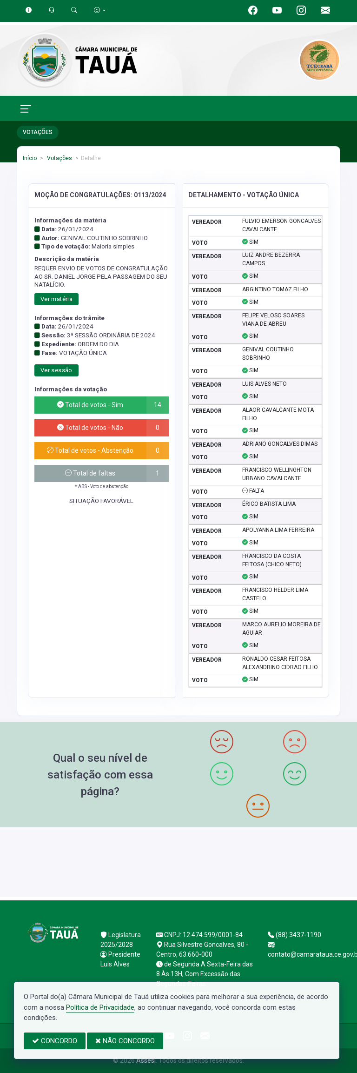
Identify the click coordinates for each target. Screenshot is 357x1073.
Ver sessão (56, 370)
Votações (59, 158)
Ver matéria (56, 298)
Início (30, 158)
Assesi (146, 1060)
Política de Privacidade (100, 1007)
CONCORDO (54, 1041)
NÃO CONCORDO (125, 1041)
